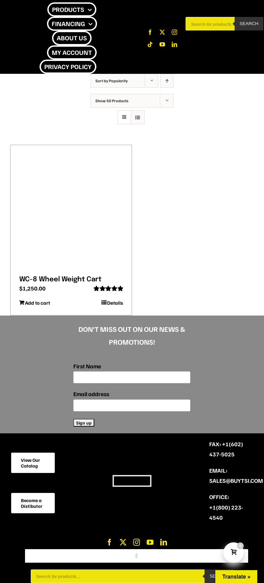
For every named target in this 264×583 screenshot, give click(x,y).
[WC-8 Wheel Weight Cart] (71, 208)
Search (249, 23)
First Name (87, 366)
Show (111, 100)
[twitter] (162, 32)
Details (115, 303)
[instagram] (174, 32)
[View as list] (137, 117)
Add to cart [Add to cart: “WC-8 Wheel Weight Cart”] (37, 303)
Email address (91, 393)
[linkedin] (174, 44)
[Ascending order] (166, 81)
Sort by (111, 80)
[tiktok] (150, 44)
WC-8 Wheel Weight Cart (60, 279)
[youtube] (162, 44)
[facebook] (150, 32)
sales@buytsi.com (236, 480)
